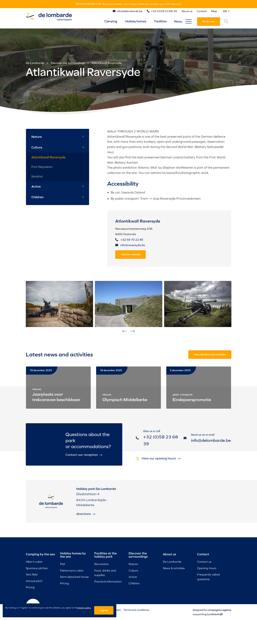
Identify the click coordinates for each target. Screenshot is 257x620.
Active (57, 186)
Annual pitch (34, 581)
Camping (110, 21)
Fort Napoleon (41, 167)
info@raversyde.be (130, 245)
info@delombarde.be (129, 11)
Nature (57, 137)
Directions (85, 518)
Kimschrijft (217, 614)
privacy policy (84, 607)
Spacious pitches (37, 568)
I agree (104, 610)
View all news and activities (210, 354)
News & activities (174, 568)
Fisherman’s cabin (72, 570)
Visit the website (130, 254)
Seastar (37, 176)
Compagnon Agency (219, 609)
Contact (202, 11)
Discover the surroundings (68, 63)
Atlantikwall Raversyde (106, 63)
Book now (209, 21)
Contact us (204, 561)
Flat (62, 564)
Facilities (160, 21)
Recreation (101, 564)
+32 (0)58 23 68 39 (164, 11)
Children (57, 197)
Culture (58, 147)
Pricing (30, 587)
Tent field (32, 574)
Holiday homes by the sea (73, 555)
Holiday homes (135, 21)
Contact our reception (83, 459)
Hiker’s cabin (34, 561)
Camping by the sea (40, 554)
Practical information (108, 581)
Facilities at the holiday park (105, 555)
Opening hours (206, 568)
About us (186, 11)
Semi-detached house (74, 576)
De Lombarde (35, 63)
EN (226, 11)
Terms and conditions (136, 609)
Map (214, 11)
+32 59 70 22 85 (129, 239)
